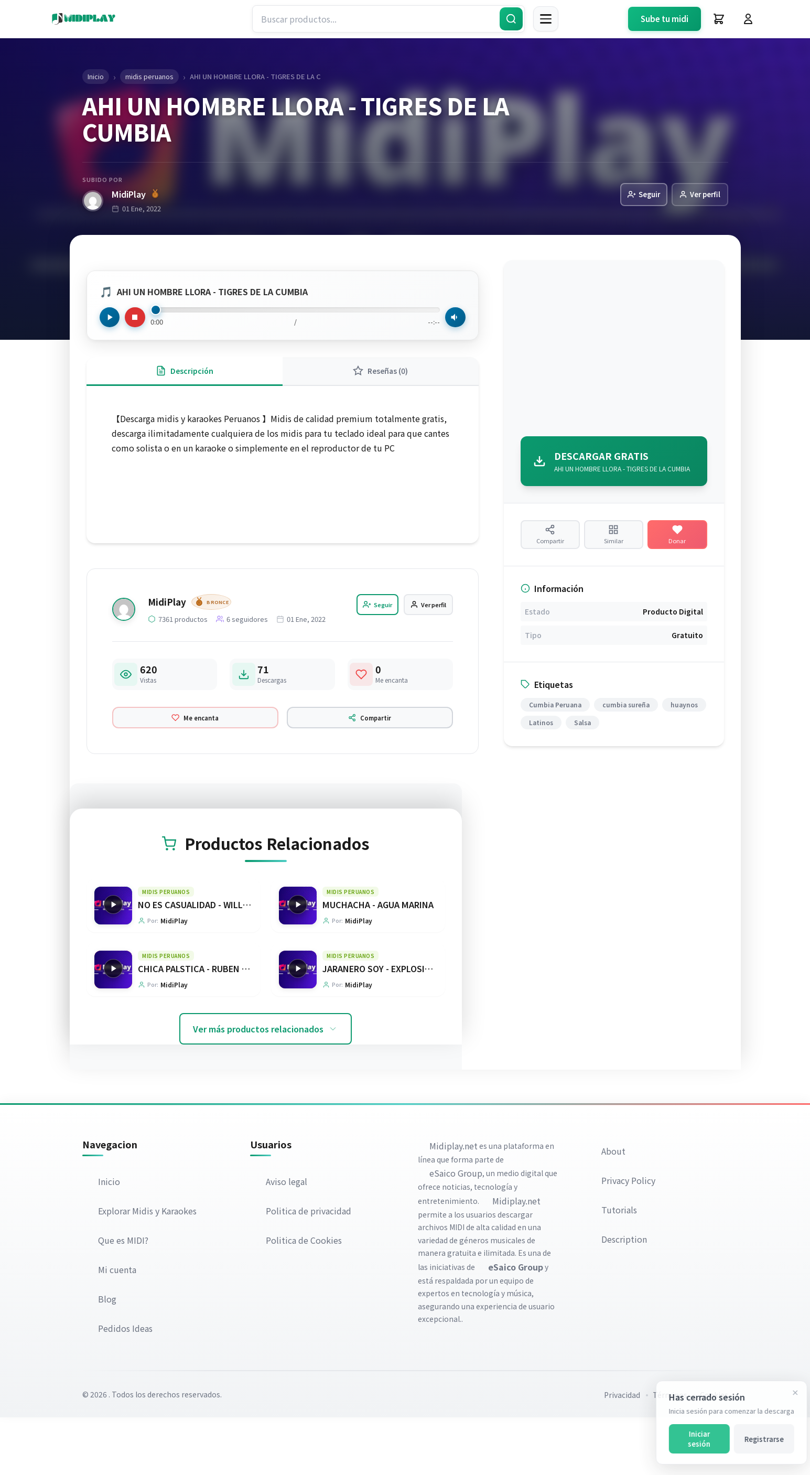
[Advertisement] (614, 351)
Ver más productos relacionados (265, 1086)
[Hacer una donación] (677, 542)
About (614, 1208)
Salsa (582, 736)
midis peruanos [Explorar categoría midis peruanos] (166, 946)
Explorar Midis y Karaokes (148, 1268)
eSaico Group (456, 1230)
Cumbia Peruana (555, 718)
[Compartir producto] (550, 542)
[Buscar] (511, 18)
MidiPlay (135, 194)
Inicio (110, 1239)
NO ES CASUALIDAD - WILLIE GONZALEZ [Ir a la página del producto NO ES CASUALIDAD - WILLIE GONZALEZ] (217, 959)
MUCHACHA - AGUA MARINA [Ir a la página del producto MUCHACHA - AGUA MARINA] (378, 959)
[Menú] (545, 18)
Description (625, 1296)
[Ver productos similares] (613, 542)
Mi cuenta (118, 1327)
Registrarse (756, 1439)
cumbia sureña (626, 718)
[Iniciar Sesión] (748, 18)
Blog (108, 1356)
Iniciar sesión (691, 1439)
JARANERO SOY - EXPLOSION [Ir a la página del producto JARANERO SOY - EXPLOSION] (380, 1025)
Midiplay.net (454, 1203)
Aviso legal (287, 1239)
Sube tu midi (664, 18)
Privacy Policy (629, 1238)
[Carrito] (718, 18)
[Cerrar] (787, 1392)
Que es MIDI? (124, 1297)
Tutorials (620, 1267)
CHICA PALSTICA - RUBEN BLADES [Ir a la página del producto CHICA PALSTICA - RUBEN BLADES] (206, 1025)
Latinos (541, 736)
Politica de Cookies (305, 1297)
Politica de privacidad (309, 1268)
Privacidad (622, 1452)
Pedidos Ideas (126, 1386)
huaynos (684, 718)
